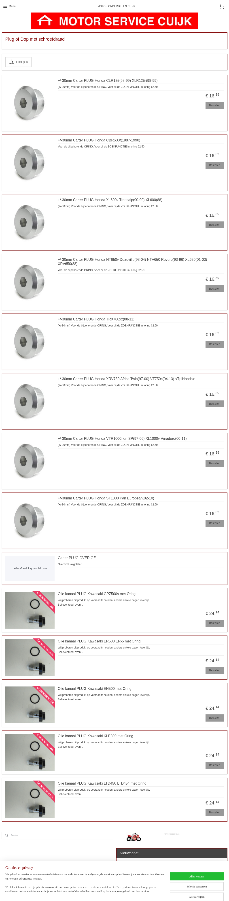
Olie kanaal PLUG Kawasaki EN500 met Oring (94, 689)
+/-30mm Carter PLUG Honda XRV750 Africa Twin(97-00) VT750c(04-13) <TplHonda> (126, 379)
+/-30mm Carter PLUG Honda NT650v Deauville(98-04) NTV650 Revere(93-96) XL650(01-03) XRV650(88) (132, 262)
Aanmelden (130, 874)
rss (118, 892)
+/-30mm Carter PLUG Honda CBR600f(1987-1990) (99, 140)
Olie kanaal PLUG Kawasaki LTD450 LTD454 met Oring (102, 783)
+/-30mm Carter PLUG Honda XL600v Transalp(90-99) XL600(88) (110, 200)
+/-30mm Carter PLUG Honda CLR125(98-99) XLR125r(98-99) (108, 80)
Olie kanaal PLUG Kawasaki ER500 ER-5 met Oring (99, 641)
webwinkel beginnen (133, 892)
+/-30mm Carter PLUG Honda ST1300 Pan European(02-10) (106, 498)
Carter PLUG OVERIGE (77, 558)
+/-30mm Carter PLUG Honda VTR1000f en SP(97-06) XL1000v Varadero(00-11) (122, 438)
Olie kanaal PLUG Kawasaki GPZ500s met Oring (97, 594)
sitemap (110, 892)
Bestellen (214, 105)
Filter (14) (18, 62)
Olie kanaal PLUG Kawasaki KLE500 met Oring (95, 736)
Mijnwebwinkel (168, 892)
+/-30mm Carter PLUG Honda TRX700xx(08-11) (96, 319)
